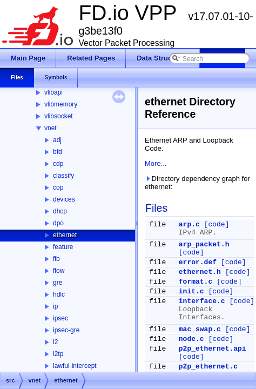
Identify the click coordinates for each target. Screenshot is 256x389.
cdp (58, 163)
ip (55, 306)
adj (57, 140)
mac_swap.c (200, 329)
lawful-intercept (75, 366)
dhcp (60, 211)
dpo (58, 223)
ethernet (65, 235)
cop (58, 187)
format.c (195, 282)
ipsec (60, 318)
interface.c (202, 301)
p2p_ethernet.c (208, 367)
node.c (191, 339)
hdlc (59, 294)
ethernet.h (200, 272)
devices (64, 199)
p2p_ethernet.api (212, 349)
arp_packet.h (204, 244)
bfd (57, 152)
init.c (191, 291)
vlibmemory (60, 104)
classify (63, 175)
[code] (217, 224)
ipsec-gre (66, 330)
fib (56, 259)
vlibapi (53, 92)
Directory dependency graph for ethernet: (197, 183)
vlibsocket (58, 116)
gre (57, 282)
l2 (55, 342)
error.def (198, 262)
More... (155, 163)
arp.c (189, 224)
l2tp (58, 354)
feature (63, 247)
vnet (50, 128)
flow (58, 270)
